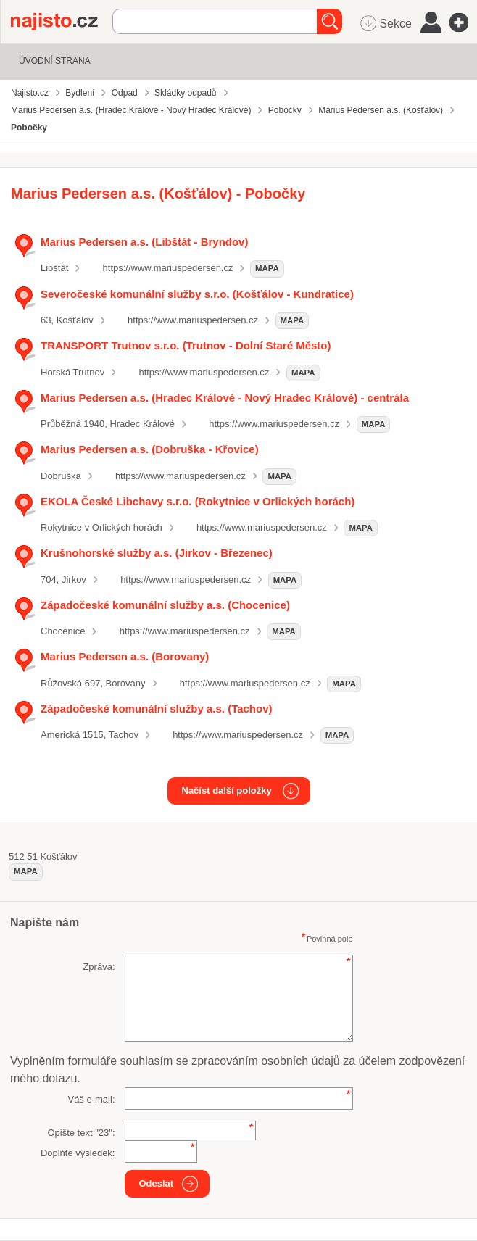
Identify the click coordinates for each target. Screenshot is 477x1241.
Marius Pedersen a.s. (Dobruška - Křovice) (150, 449)
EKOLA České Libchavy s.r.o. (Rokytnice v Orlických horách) (197, 501)
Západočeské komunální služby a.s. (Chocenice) (165, 605)
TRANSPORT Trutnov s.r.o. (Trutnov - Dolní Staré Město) (186, 345)
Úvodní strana (55, 61)
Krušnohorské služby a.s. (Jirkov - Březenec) (157, 553)
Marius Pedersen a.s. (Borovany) (125, 656)
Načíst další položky (227, 790)
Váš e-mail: (91, 1099)
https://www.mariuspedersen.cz (168, 267)
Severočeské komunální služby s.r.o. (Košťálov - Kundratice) (197, 294)
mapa (267, 268)
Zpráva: (99, 966)
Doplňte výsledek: (78, 1152)
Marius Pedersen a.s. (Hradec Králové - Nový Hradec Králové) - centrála (225, 397)
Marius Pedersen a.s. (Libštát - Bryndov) (144, 242)
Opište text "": (81, 1132)
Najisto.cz (61, 22)
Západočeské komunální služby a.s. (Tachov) (156, 708)
